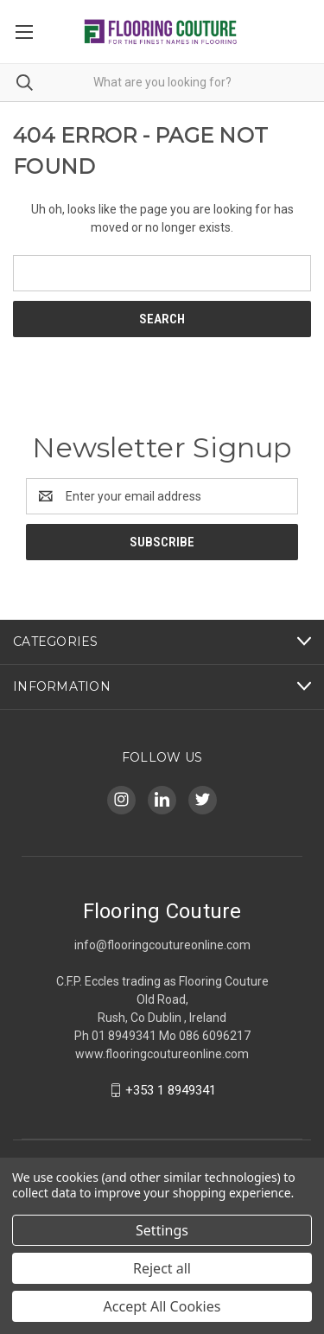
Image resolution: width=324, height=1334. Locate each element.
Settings (162, 1230)
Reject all (162, 1268)
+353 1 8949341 (170, 1090)
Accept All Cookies (162, 1306)
